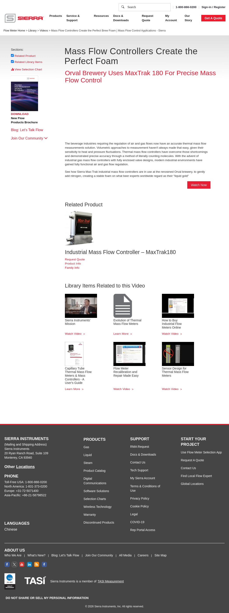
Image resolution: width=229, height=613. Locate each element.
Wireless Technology (97, 507)
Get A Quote (213, 18)
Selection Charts (94, 499)
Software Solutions (96, 491)
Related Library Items (28, 62)
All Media (125, 555)
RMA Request (139, 446)
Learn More (121, 333)
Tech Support (139, 470)
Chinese (10, 529)
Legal (134, 514)
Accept (177, 44)
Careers (143, 555)
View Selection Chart (26, 69)
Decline (194, 44)
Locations (25, 467)
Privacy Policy (71, 23)
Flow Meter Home (14, 30)
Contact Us (137, 462)
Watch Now (199, 185)
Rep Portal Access (142, 530)
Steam (87, 463)
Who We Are (12, 555)
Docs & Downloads (143, 454)
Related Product (25, 55)
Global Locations (192, 484)
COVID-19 (137, 522)
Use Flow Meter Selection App (201, 452)
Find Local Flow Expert (196, 476)
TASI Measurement (111, 581)
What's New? (36, 555)
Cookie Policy (41, 23)
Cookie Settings (154, 44)
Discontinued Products (98, 522)
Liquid (87, 455)
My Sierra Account (142, 478)
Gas (86, 447)
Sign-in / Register (213, 7)
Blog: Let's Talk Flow (29, 130)
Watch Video (73, 333)
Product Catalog (94, 470)
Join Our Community (29, 138)
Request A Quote (192, 460)
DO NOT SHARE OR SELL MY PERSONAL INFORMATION (47, 598)
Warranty (89, 514)
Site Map (160, 555)
